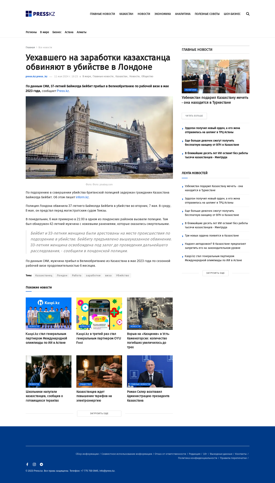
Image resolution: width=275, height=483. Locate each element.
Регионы (31, 32)
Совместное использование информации (127, 453)
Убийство (122, 275)
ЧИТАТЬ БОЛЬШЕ (194, 116)
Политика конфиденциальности (198, 458)
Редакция (195, 453)
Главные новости (103, 76)
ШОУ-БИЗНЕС (232, 14)
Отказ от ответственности (171, 453)
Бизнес (56, 32)
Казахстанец (43, 275)
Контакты (241, 453)
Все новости (45, 47)
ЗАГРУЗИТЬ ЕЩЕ (99, 413)
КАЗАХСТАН (126, 14)
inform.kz (82, 197)
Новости (134, 76)
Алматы (81, 32)
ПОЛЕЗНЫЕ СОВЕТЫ (207, 14)
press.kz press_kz (37, 76)
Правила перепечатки (233, 458)
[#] (40, 13)
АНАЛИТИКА (182, 14)
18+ (205, 453)
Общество (147, 76)
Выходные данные (221, 453)
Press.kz (63, 91)
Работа (76, 275)
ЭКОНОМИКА (162, 14)
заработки (93, 275)
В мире (44, 32)
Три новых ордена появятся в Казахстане (212, 235)
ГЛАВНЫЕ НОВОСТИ (102, 14)
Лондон (62, 275)
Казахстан (121, 76)
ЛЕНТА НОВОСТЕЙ (194, 173)
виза (108, 275)
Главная (30, 47)
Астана (69, 32)
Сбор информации (87, 453)
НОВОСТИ (144, 14)
